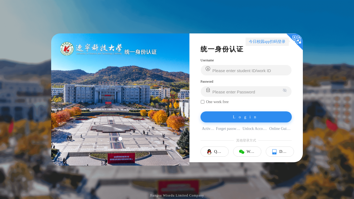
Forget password (228, 129)
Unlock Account (255, 129)
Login (246, 117)
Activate (208, 129)
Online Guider (280, 129)
